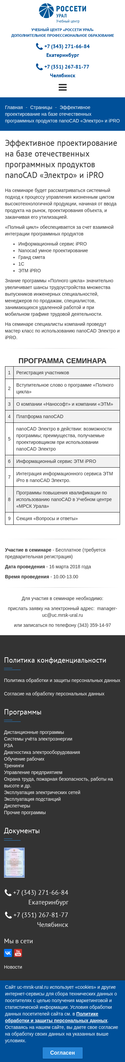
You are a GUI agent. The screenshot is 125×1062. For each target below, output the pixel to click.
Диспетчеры (17, 805)
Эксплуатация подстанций (32, 799)
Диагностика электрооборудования (42, 752)
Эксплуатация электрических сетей (42, 792)
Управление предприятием (33, 772)
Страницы (41, 107)
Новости (13, 967)
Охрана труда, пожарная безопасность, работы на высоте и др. (58, 782)
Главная (14, 107)
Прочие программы (25, 812)
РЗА (8, 745)
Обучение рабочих (24, 759)
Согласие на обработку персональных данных (54, 693)
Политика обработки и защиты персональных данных (62, 680)
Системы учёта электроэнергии (38, 739)
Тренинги (14, 765)
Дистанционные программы (34, 732)
